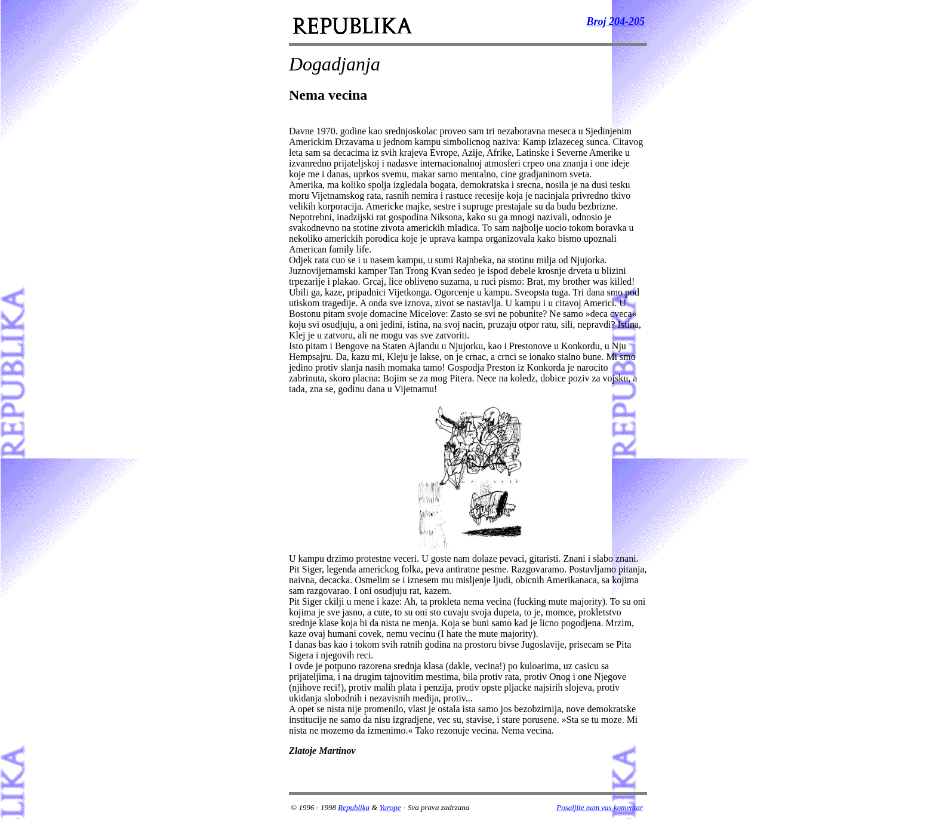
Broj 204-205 (615, 21)
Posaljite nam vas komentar (599, 807)
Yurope (390, 807)
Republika (354, 807)
